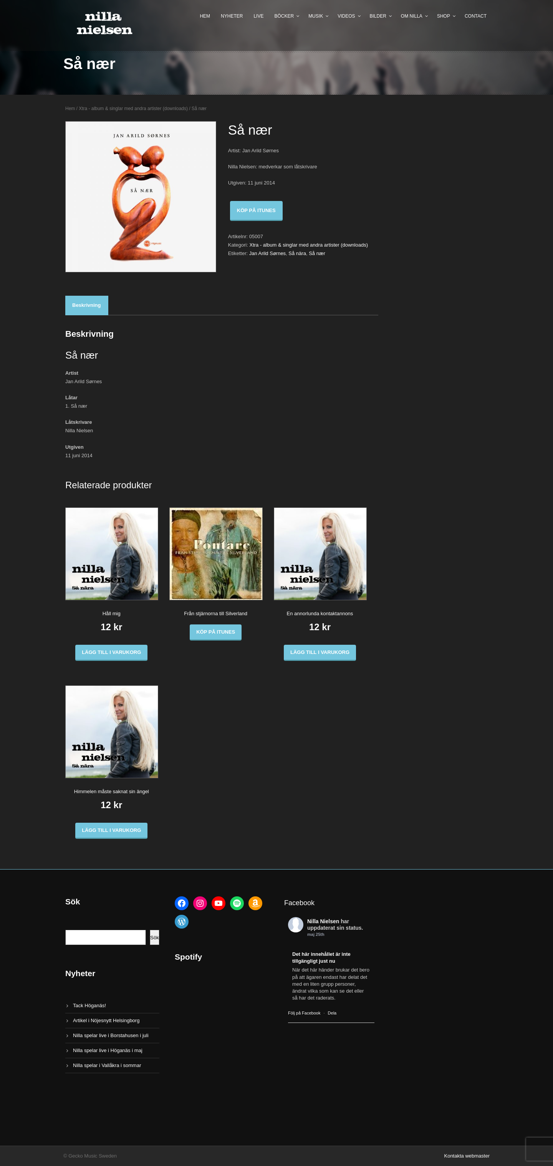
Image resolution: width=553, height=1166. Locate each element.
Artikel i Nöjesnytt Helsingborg (106, 1020)
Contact (476, 16)
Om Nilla (411, 16)
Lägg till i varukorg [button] (111, 652)
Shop (443, 16)
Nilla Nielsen (323, 921)
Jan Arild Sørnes (267, 253)
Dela (332, 1013)
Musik (315, 16)
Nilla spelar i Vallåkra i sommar (107, 1065)
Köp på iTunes (256, 210)
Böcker (284, 16)
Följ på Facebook (304, 1013)
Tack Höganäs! (89, 1005)
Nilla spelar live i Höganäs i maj (107, 1050)
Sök (154, 937)
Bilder (378, 16)
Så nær (317, 253)
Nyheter (232, 16)
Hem (205, 16)
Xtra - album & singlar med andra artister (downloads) (133, 108)
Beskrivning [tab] (86, 305)
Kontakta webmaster (467, 1156)
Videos (346, 16)
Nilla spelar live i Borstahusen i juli (111, 1035)
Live (258, 16)
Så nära (297, 253)
